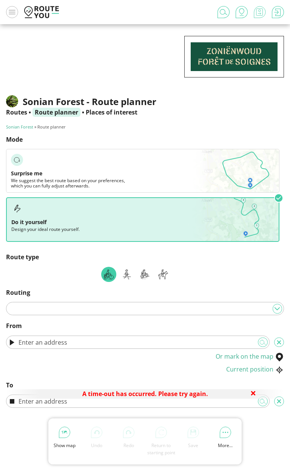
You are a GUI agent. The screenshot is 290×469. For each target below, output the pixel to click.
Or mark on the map (250, 356)
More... (225, 438)
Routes (16, 112)
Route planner (56, 112)
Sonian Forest (19, 127)
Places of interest (111, 112)
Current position (255, 369)
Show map (65, 438)
